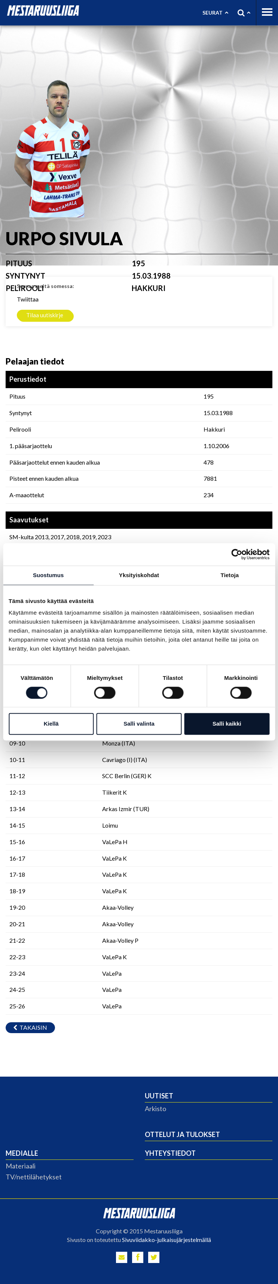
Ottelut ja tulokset (182, 1134)
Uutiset (159, 1096)
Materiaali (21, 1166)
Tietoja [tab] (229, 575)
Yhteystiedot (170, 1153)
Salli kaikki (227, 724)
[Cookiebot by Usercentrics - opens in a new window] (236, 554)
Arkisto (155, 1108)
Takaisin (30, 1027)
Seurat (215, 12)
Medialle (22, 1153)
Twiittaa (28, 299)
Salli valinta (139, 724)
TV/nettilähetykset (34, 1177)
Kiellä (51, 724)
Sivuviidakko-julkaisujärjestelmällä (166, 1239)
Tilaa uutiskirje (44, 315)
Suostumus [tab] (48, 575)
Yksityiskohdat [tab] (139, 575)
